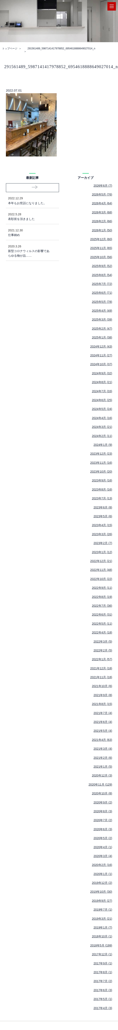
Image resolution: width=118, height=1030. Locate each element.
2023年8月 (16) (102, 489)
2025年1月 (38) (102, 337)
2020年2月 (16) (102, 865)
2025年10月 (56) (101, 257)
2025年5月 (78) (102, 301)
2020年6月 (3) (102, 829)
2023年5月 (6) (102, 516)
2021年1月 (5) (102, 766)
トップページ (9, 48)
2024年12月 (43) (101, 346)
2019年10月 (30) (101, 891)
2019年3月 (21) (102, 918)
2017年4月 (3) (102, 1008)
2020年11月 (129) (100, 784)
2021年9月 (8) (102, 695)
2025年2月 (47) (102, 328)
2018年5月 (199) (101, 945)
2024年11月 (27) (101, 355)
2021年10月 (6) (102, 686)
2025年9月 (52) (102, 266)
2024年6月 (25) (102, 400)
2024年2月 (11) (102, 436)
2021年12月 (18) (101, 668)
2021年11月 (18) (101, 677)
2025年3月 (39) (102, 319)
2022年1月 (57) (102, 659)
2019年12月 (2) (102, 882)
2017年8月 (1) (102, 972)
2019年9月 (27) (102, 900)
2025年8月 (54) (102, 275)
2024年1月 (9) (102, 444)
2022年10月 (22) (101, 579)
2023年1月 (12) (102, 552)
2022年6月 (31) (102, 614)
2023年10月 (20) (101, 471)
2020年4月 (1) (102, 847)
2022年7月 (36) (102, 605)
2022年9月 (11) (102, 587)
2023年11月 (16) (101, 462)
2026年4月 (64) (102, 203)
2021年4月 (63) (102, 739)
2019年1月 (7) (102, 927)
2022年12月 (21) (101, 561)
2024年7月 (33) (102, 391)
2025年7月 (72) (102, 284)
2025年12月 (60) (101, 239)
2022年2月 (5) (102, 650)
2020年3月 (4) (102, 856)
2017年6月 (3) (102, 990)
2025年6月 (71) (102, 292)
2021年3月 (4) (102, 748)
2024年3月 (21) (102, 427)
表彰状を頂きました (29, 216)
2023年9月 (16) (102, 480)
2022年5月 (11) (102, 623)
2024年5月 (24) (102, 409)
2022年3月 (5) (102, 641)
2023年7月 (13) (102, 498)
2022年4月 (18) (102, 632)
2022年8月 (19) (102, 597)
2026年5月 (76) (102, 194)
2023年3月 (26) (102, 534)
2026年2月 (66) (102, 221)
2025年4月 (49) (102, 310)
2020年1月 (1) (102, 874)
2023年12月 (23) (101, 453)
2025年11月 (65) (101, 248)
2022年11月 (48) (101, 570)
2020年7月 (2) (102, 820)
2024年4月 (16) (102, 418)
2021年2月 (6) (102, 757)
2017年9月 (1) (102, 963)
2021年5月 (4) (102, 730)
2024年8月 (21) (102, 382)
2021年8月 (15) (102, 704)
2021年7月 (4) (102, 713)
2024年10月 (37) (101, 364)
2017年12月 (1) (102, 954)
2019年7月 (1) (102, 909)
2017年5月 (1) (102, 999)
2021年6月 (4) (102, 722)
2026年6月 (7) (102, 185)
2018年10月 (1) (102, 936)
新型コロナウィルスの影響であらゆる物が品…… (29, 251)
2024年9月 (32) (102, 373)
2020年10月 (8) (102, 793)
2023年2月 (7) (102, 543)
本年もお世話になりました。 (29, 200)
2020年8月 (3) (102, 811)
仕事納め (29, 232)
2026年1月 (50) (102, 230)
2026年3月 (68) (102, 212)
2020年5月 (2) (102, 838)
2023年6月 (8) (102, 507)
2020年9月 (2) (102, 802)
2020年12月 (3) (102, 775)
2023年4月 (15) (102, 525)
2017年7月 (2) (102, 981)
